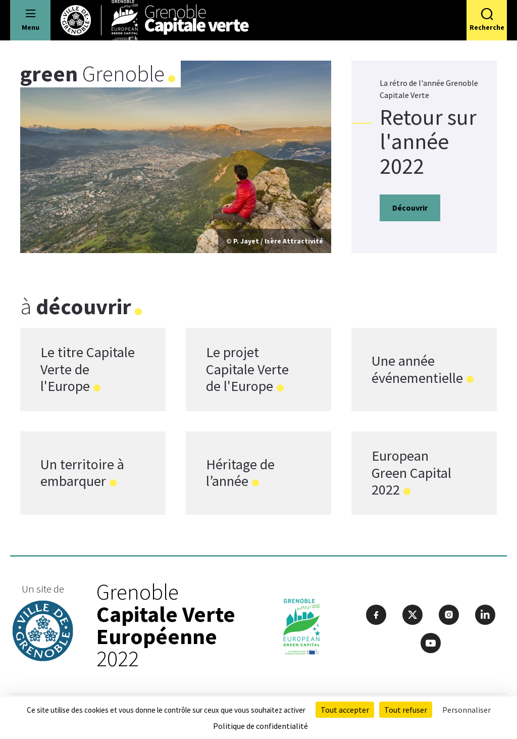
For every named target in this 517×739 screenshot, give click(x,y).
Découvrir (410, 208)
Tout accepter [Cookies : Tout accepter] (345, 710)
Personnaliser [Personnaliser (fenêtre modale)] (466, 710)
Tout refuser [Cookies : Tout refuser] (405, 710)
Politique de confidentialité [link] (260, 726)
